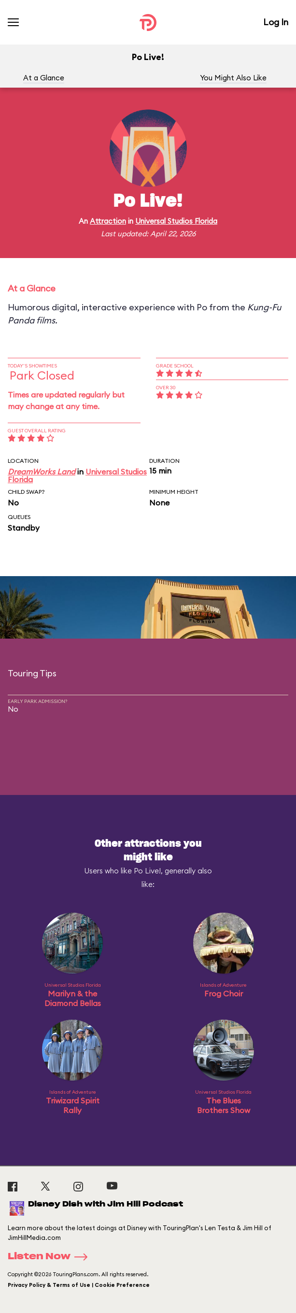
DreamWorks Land (41, 471)
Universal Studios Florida (176, 221)
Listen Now (51, 1256)
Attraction (108, 221)
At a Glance (43, 77)
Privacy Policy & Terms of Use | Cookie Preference (79, 1285)
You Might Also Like (233, 77)
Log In (275, 22)
